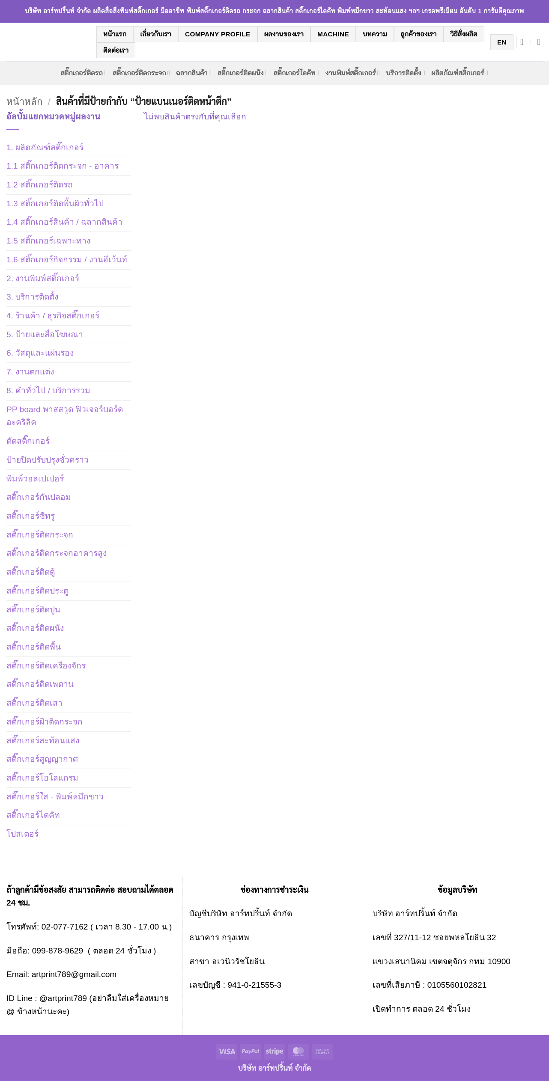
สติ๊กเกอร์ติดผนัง (243, 73)
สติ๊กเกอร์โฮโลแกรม (42, 777)
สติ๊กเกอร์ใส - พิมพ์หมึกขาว (55, 796)
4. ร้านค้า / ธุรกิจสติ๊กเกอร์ (52, 315)
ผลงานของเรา (284, 34)
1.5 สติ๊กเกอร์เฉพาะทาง (48, 240)
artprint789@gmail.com (74, 974)
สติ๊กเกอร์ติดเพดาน (40, 684)
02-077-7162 (65, 926)
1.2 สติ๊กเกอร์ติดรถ (39, 184)
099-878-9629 (58, 950)
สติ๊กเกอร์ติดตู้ (30, 571)
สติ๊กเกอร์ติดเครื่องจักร (46, 665)
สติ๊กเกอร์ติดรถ (84, 73)
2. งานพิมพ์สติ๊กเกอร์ (42, 278)
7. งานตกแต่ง (30, 371)
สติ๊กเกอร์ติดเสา (34, 702)
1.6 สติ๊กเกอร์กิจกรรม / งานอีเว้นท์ (66, 259)
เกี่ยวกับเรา (155, 34)
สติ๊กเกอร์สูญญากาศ (42, 758)
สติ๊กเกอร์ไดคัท (296, 73)
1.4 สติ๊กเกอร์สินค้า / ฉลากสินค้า (64, 221)
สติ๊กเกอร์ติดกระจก (141, 73)
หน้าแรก (114, 34)
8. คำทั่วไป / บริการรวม (48, 390)
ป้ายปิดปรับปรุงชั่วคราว (47, 459)
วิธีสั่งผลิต (464, 34)
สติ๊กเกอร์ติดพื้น (33, 646)
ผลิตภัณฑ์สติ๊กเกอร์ (459, 73)
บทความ (375, 34)
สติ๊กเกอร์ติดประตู (37, 590)
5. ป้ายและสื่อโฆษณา (44, 334)
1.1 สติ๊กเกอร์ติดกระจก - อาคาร (62, 165)
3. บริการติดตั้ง (32, 296)
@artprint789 (62, 998)
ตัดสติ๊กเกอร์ (28, 441)
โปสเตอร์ (22, 833)
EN (502, 42)
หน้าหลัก (24, 101)
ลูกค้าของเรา (419, 34)
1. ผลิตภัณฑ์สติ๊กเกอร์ (45, 147)
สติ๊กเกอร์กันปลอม (38, 497)
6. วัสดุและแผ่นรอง (40, 352)
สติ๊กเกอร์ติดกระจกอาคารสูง (56, 553)
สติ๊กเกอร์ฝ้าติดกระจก (44, 721)
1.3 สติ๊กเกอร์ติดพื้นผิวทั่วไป (55, 203)
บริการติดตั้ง (405, 73)
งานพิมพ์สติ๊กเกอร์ (352, 73)
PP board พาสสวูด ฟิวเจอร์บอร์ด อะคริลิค (64, 416)
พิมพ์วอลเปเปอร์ (35, 478)
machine (333, 34)
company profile (218, 34)
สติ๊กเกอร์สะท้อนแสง (42, 740)
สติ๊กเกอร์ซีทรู (30, 515)
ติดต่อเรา (115, 50)
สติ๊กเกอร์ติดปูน (33, 609)
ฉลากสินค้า (194, 73)
